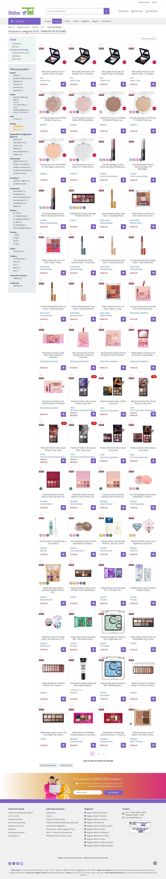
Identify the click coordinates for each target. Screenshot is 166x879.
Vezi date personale (105, 786)
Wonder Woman (106, 551)
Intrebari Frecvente (16, 826)
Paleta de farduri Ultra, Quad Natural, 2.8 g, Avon (143, 402)
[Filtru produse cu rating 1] (11, 129)
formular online (65, 835)
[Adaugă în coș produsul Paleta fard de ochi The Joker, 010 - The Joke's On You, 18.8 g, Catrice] (123, 603)
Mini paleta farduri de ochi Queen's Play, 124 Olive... (83, 73)
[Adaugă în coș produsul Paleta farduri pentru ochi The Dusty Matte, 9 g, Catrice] (153, 649)
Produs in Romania (22, 167)
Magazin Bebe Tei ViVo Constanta (98, 842)
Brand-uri (12, 829)
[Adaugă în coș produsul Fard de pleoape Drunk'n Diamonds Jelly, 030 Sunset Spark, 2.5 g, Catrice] (63, 226)
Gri (15, 264)
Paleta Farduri (66, 765)
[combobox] (75, 11)
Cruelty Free (19, 184)
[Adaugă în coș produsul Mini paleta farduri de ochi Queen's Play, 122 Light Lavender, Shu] (63, 84)
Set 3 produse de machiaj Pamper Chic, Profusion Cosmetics (83, 355)
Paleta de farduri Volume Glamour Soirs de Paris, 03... (53, 495)
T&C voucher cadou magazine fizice (60, 829)
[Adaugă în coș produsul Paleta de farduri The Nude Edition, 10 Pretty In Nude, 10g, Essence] (153, 699)
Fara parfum (20, 203)
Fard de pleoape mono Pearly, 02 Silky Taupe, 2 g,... (53, 119)
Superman (134, 551)
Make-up (35, 27)
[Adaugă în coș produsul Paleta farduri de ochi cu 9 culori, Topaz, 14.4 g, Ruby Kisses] (123, 319)
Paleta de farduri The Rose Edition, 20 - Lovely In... (53, 684)
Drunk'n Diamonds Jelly (23, 99)
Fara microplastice (21, 197)
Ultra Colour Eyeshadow (109, 410)
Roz (16, 270)
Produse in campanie (23, 170)
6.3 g (16, 244)
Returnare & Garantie (17, 822)
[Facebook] (9, 863)
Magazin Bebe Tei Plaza (94, 829)
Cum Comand (13, 816)
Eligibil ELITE (20, 161)
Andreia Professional (22, 78)
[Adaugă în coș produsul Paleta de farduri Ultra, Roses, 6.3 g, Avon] (153, 460)
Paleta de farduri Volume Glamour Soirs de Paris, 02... (83, 495)
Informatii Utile (143, 2)
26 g (16, 241)
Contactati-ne (13, 835)
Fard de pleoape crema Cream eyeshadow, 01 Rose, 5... (143, 495)
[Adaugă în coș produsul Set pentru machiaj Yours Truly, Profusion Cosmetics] (63, 414)
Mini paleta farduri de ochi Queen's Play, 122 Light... (53, 73)
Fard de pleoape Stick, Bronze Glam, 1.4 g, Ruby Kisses (53, 307)
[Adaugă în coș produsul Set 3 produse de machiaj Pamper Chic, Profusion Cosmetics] (93, 367)
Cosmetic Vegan (21, 181)
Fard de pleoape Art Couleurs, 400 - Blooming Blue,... (113, 684)
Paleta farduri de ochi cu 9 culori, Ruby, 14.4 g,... (53, 261)
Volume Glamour (46, 504)
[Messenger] (13, 863)
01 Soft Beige (19, 225)
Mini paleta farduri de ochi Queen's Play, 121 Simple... (143, 73)
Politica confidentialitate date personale (62, 822)
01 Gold (17, 213)
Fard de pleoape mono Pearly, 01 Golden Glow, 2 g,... (143, 119)
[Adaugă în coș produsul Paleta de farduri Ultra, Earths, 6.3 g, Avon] (123, 414)
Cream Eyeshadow (137, 504)
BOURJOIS (44, 501)
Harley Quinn (45, 646)
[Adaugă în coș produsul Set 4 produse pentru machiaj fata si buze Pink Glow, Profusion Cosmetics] (153, 319)
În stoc (17, 119)
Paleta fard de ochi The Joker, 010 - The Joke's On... (113, 589)
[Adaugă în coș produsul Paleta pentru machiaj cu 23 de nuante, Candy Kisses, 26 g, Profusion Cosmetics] (153, 367)
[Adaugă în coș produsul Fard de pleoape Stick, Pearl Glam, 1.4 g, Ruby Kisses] (123, 272)
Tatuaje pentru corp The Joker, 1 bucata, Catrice (143, 589)
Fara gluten (19, 194)
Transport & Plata (15, 819)
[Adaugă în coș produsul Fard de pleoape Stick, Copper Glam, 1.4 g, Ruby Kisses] (153, 272)
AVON (16, 75)
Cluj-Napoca (19, 142)
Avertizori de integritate (55, 826)
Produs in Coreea (21, 164)
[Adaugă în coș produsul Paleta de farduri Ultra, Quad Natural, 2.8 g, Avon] (153, 414)
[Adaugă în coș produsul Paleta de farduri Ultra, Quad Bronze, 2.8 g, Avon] (63, 460)
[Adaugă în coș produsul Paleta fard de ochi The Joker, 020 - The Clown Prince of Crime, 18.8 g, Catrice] (93, 649)
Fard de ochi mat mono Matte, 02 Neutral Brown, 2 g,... (113, 119)
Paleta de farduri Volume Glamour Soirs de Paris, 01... (113, 495)
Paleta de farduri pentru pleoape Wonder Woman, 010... (53, 590)
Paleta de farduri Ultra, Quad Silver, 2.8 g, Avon (83, 449)
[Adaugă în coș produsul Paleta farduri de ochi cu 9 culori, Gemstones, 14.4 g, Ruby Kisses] (153, 226)
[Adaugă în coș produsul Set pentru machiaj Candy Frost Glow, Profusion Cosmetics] (63, 367)
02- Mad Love (19, 258)
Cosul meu (137, 10)
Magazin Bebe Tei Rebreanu (96, 832)
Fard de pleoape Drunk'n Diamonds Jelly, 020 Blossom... (113, 165)
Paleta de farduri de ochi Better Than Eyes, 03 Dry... (143, 733)
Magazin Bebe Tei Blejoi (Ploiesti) (98, 845)
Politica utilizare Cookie (55, 819)
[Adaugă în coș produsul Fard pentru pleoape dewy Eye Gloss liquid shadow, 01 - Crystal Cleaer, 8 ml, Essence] (93, 699)
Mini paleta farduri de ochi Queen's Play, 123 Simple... (113, 73)
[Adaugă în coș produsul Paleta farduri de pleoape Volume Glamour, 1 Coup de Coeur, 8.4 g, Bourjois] (123, 745)
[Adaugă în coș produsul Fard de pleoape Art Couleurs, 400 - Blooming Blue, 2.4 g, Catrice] (123, 699)
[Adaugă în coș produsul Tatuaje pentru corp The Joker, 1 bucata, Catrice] (153, 603)
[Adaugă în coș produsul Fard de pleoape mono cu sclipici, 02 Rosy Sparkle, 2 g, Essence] (93, 131)
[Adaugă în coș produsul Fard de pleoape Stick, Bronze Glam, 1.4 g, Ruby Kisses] (63, 319)
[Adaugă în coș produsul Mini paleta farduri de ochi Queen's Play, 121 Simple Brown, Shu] (153, 84)
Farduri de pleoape (48, 765)
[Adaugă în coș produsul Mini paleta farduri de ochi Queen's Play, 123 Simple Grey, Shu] (123, 84)
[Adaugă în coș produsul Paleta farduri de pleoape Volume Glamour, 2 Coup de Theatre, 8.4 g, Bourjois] (93, 745)
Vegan (17, 206)
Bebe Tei (11, 27)
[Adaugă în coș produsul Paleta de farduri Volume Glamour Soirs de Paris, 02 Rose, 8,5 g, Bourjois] (93, 507)
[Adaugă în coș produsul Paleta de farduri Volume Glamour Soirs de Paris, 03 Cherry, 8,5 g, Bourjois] (63, 507)
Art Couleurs (104, 646)
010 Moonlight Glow (22, 228)
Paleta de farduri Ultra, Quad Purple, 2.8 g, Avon (83, 402)
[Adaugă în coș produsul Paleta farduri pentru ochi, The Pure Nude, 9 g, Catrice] (63, 745)
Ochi (42, 27)
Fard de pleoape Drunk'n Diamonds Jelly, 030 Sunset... (53, 214)
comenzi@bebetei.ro (133, 817)
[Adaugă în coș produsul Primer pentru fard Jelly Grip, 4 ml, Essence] (63, 554)
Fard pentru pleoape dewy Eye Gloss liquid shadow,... (83, 684)
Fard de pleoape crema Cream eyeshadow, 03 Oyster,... (83, 542)
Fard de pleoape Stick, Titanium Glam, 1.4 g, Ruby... (83, 261)
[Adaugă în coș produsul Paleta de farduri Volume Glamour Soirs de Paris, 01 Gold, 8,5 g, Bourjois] (123, 507)
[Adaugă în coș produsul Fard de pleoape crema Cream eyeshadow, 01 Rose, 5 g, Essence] (153, 507)
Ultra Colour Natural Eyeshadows (82, 410)
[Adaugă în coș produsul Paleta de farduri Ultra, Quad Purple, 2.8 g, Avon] (93, 414)
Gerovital (18, 90)
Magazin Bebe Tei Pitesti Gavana (98, 826)
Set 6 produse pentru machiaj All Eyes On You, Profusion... (113, 354)
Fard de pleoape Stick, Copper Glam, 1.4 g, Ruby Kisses (143, 261)
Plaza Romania (20, 151)
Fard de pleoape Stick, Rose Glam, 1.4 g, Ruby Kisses (83, 307)
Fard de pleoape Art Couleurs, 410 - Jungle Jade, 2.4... (113, 638)
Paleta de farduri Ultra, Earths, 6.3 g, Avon (113, 402)
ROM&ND (133, 739)
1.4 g (16, 235)
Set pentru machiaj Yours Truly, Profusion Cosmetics (53, 402)
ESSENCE (43, 125)
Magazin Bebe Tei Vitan (94, 839)
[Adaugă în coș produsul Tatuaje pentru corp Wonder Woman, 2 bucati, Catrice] (123, 554)
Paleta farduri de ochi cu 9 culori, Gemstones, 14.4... (143, 214)
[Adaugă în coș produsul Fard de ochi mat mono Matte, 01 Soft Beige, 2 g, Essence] (63, 180)
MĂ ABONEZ (113, 792)
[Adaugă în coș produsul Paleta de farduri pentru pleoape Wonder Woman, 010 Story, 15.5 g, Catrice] (63, 603)
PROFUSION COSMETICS (139, 313)
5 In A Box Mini (20, 106)
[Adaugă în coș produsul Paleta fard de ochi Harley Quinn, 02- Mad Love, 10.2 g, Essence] (63, 649)
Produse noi (19, 173)
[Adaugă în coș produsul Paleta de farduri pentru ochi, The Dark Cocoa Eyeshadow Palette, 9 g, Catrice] (93, 603)
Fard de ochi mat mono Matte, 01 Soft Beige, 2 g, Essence (53, 165)
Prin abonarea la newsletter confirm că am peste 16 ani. (101, 783)
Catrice (17, 84)
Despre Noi (50, 812)
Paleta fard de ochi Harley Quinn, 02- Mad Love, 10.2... (53, 638)
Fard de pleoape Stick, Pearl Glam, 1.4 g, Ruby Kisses (113, 261)
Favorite (123, 11)
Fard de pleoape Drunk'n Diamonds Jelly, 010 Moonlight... (143, 166)
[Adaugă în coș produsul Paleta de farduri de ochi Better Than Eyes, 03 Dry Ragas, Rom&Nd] (153, 745)
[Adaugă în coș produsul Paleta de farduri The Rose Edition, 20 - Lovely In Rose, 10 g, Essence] (63, 699)
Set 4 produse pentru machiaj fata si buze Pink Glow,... (143, 307)
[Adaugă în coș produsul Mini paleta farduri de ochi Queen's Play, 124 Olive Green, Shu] (93, 84)
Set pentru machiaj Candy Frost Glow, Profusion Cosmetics (53, 355)
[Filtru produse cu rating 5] (11, 126)
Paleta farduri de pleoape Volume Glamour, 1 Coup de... (113, 733)
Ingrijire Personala (23, 27)
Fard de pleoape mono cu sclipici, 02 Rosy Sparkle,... (83, 119)
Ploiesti (17, 154)
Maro (16, 267)
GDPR (154, 2)
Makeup (17, 278)
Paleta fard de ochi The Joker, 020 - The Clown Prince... (83, 638)
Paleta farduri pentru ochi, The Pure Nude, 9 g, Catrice (53, 733)
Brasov (17, 139)
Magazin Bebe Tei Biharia (95, 812)
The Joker (103, 600)
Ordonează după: (149, 39)
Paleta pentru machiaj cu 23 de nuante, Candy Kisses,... (143, 354)
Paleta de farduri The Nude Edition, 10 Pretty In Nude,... (143, 684)
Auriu (16, 261)
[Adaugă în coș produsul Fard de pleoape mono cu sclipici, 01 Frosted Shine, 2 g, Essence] (93, 180)
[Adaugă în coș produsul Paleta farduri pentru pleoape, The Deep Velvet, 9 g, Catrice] (93, 226)
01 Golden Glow (20, 216)
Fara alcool (19, 191)
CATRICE (103, 174)
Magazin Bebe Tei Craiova (95, 819)
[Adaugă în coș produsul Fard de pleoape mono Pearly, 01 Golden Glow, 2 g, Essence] (153, 131)
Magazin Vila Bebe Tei (94, 822)
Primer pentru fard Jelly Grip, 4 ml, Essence (53, 542)
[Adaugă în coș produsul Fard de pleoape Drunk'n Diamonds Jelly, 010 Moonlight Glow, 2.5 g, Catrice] (153, 180)
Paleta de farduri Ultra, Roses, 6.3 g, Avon (143, 449)
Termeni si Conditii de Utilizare (20, 812)
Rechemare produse (16, 832)
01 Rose (17, 222)
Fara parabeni (20, 200)
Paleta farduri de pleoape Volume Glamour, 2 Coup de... (83, 733)
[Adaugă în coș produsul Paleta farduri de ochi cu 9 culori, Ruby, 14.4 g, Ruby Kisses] (63, 272)
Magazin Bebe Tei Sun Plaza (96, 835)
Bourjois (17, 81)
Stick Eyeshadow (106, 223)
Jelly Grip (43, 551)
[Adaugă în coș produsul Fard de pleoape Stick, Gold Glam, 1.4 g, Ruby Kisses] (123, 226)
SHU (41, 78)
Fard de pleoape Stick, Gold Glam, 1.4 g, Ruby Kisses (113, 214)
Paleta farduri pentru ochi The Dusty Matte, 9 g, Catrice (143, 638)
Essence (18, 87)
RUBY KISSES (105, 220)
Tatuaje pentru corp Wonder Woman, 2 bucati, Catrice (113, 542)
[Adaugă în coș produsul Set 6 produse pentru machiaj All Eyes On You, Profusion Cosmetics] (123, 367)
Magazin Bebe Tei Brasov (95, 816)
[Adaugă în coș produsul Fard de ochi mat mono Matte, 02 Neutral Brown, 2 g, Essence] (123, 131)
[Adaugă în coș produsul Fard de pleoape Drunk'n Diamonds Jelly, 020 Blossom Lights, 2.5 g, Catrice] (123, 180)
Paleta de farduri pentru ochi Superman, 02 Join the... (143, 542)
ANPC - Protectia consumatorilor (59, 832)
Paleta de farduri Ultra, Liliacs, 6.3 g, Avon (113, 449)
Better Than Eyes (136, 741)
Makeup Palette (136, 223)
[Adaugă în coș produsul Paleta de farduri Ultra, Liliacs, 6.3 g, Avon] (123, 460)
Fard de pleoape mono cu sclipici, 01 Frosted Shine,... (83, 165)
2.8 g (16, 238)
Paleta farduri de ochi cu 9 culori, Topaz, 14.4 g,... (113, 307)
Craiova (18, 145)
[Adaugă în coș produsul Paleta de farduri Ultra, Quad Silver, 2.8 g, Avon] (93, 460)
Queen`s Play (45, 80)
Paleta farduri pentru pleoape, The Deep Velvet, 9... (83, 214)
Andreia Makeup (21, 111)
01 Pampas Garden (22, 219)
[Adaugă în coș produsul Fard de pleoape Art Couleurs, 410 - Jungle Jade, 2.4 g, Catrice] (123, 649)
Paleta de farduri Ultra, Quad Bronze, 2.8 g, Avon (53, 449)
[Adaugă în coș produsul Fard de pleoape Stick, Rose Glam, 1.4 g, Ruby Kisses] (93, 319)
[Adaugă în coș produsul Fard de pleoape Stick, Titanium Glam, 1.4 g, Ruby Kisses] (93, 272)
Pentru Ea (18, 251)
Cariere (49, 816)
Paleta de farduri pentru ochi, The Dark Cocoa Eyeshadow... (83, 589)
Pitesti (17, 148)
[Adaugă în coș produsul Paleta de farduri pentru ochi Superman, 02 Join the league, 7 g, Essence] (153, 554)
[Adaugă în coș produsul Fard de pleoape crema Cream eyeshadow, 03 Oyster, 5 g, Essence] (93, 554)
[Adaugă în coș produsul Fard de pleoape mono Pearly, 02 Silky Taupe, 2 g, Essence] (63, 131)
